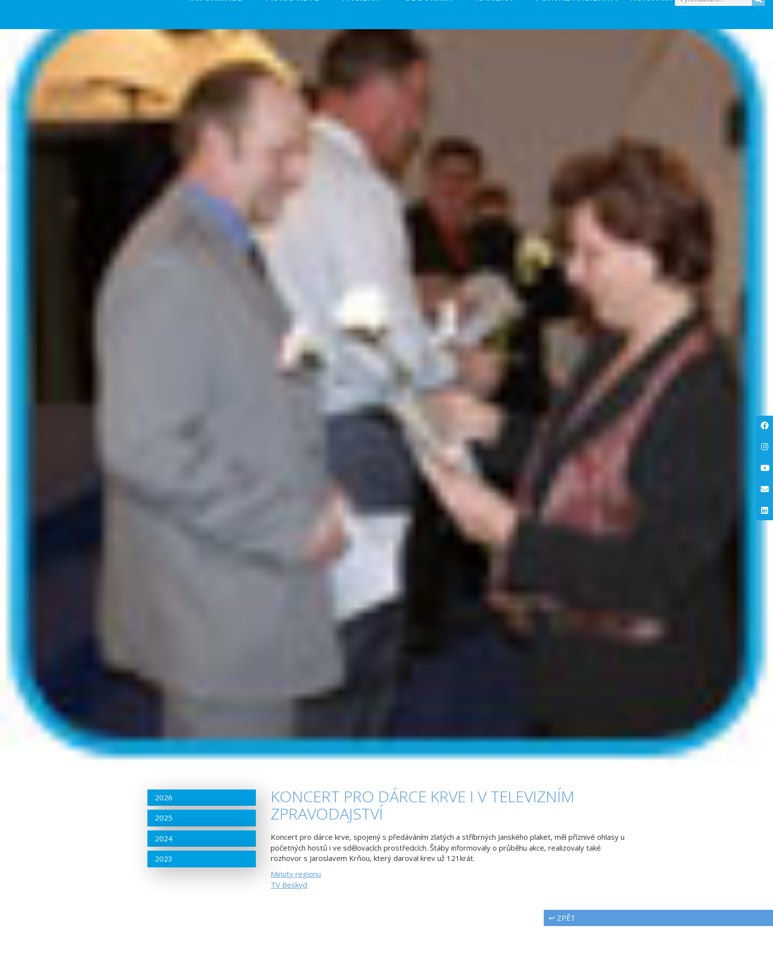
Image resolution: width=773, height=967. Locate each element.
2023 (164, 899)
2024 (164, 879)
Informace (220, 17)
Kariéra (499, 17)
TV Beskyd (289, 925)
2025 (164, 858)
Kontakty (659, 17)
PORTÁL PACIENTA (576, 17)
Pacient (366, 17)
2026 (164, 838)
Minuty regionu (296, 915)
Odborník (433, 17)
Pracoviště (297, 17)
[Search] (758, 19)
